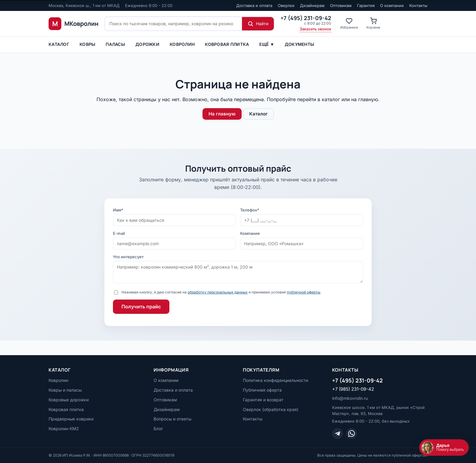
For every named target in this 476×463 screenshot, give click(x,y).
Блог (158, 428)
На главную (222, 114)
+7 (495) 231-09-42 (357, 380)
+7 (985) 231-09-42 (353, 389)
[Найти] (258, 23)
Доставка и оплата (254, 5)
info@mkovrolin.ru (350, 398)
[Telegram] (337, 433)
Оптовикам (341, 5)
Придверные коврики (71, 418)
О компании (392, 5)
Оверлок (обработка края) (270, 409)
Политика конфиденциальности (275, 380)
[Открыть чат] (444, 447)
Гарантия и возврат (263, 399)
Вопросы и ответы (172, 418)
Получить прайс (141, 307)
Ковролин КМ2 (64, 428)
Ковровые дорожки (69, 399)
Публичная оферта (262, 390)
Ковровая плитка (227, 44)
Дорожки (147, 44)
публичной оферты (303, 292)
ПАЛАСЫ (115, 44)
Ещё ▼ (266, 44)
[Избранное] (349, 24)
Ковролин (182, 44)
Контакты (418, 5)
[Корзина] (373, 24)
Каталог (59, 44)
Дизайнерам (312, 5)
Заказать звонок (315, 28)
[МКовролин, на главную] (73, 23)
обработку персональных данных (218, 292)
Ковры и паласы (65, 390)
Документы (299, 44)
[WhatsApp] (351, 433)
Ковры (87, 44)
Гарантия (366, 5)
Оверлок (286, 5)
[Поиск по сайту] (173, 23)
